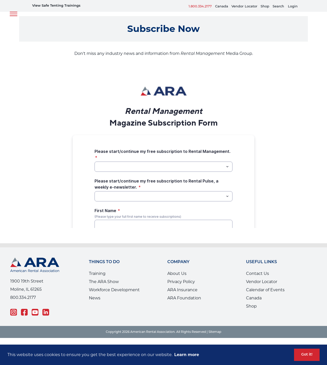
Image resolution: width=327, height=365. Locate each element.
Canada (221, 6)
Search (278, 6)
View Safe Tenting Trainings (56, 5)
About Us (176, 273)
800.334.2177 (23, 297)
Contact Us (257, 273)
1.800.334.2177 (200, 6)
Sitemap (214, 332)
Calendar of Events (265, 289)
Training (97, 273)
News (94, 298)
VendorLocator (244, 6)
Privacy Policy (181, 281)
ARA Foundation (184, 298)
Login (293, 6)
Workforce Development (114, 289)
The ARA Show (104, 281)
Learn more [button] (186, 354)
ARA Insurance (182, 289)
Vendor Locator (261, 281)
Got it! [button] (306, 355)
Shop (265, 6)
